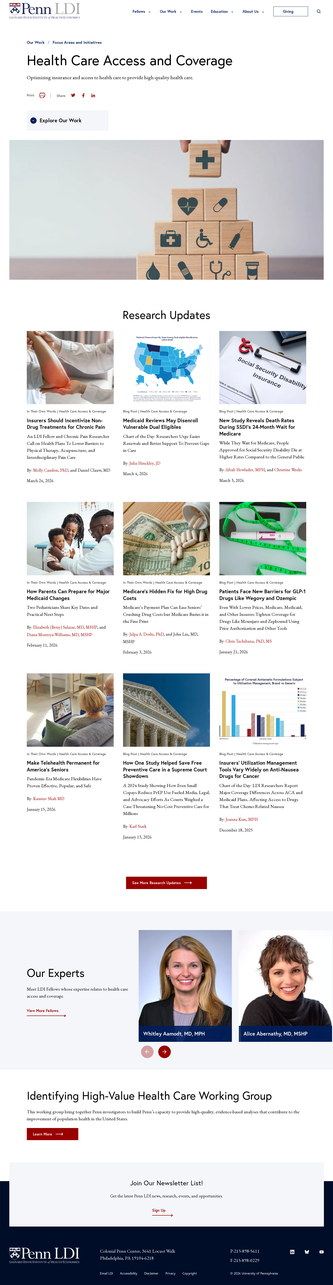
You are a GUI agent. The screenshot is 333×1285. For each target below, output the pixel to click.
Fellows (139, 11)
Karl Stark (138, 826)
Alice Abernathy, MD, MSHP (275, 1033)
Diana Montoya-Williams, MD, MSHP (59, 634)
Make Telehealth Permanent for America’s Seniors (63, 766)
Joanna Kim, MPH (242, 819)
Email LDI (106, 1273)
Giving (291, 11)
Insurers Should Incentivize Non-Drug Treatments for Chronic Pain (66, 423)
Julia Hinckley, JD (144, 463)
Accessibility (128, 1273)
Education (219, 11)
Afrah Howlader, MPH (245, 469)
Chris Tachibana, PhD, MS (249, 641)
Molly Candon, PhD (50, 470)
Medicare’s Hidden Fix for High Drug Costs (165, 594)
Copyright (189, 1273)
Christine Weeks (288, 469)
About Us (251, 11)
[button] (164, 1052)
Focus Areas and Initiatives (77, 42)
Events (197, 11)
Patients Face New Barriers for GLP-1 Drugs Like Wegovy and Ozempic (262, 594)
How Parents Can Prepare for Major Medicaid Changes (68, 594)
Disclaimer (151, 1273)
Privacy (170, 1273)
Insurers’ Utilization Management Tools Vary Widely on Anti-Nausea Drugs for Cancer (259, 769)
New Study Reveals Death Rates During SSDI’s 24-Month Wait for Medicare (257, 427)
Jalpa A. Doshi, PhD (146, 634)
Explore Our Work (56, 120)
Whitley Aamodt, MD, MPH (174, 1033)
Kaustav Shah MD (48, 798)
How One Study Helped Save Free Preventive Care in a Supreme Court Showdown (165, 769)
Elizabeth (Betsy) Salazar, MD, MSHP (65, 627)
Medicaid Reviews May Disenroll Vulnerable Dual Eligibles (160, 423)
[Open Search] (319, 12)
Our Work (168, 11)
